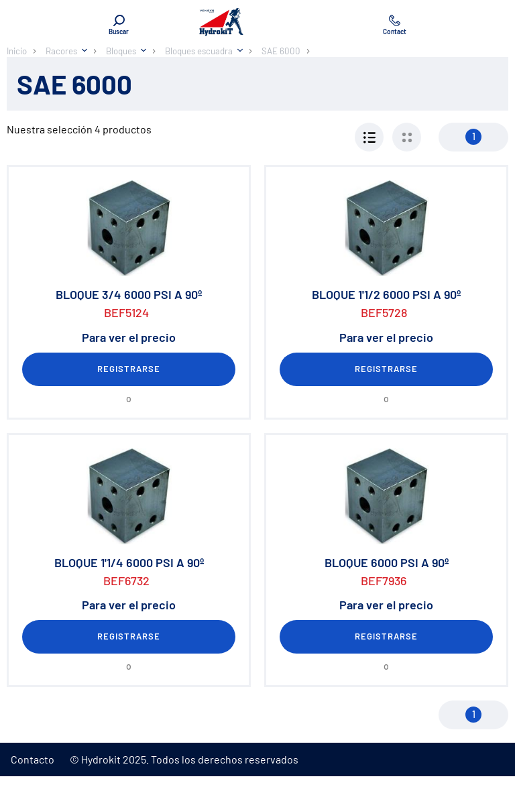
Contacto (32, 759)
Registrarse (128, 368)
